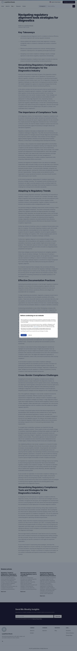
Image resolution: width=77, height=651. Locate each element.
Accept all (24, 335)
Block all (30, 335)
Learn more (36, 326)
